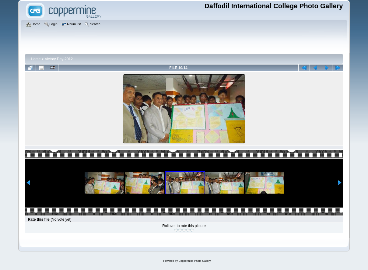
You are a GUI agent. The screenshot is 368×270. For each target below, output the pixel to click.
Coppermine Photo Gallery (194, 260)
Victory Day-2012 (59, 59)
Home (35, 59)
